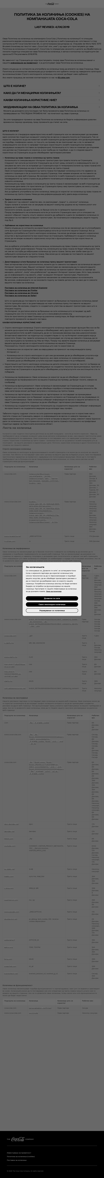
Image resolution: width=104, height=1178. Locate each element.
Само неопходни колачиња (52, 604)
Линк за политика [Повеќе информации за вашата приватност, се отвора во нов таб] (53, 591)
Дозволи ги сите (52, 598)
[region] (52, 589)
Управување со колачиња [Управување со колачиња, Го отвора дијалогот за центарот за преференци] (52, 610)
